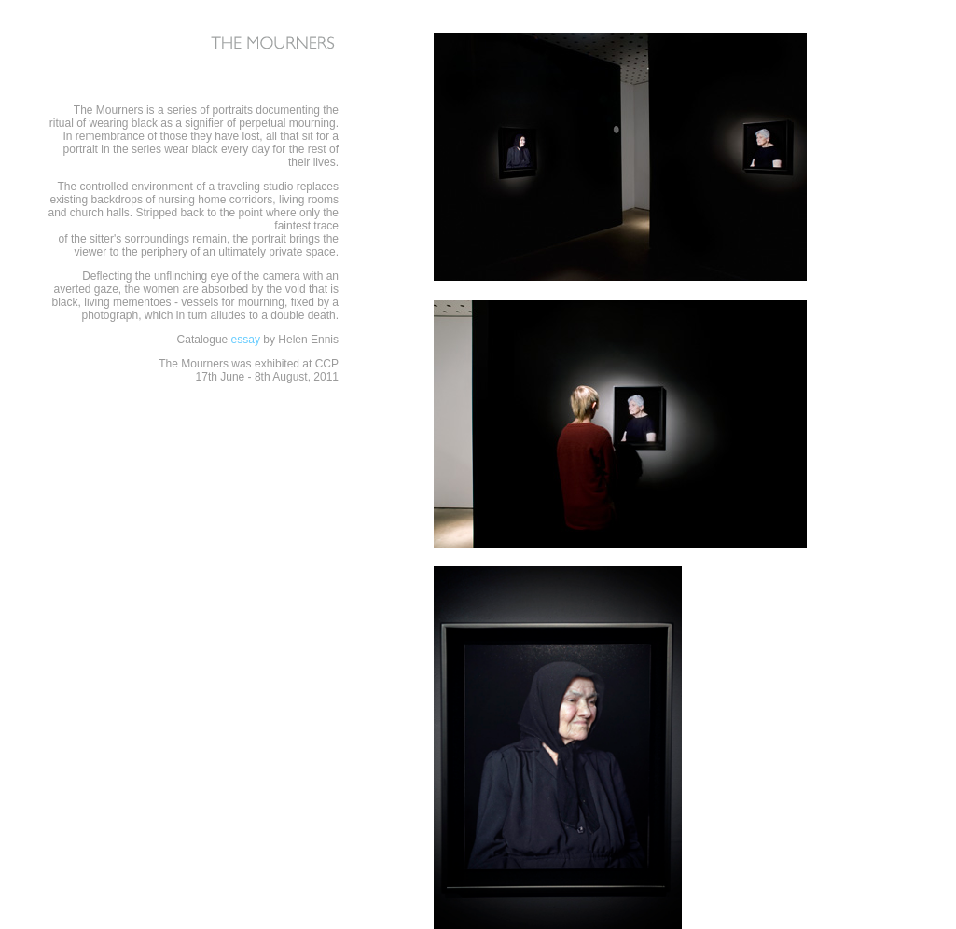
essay (245, 339)
